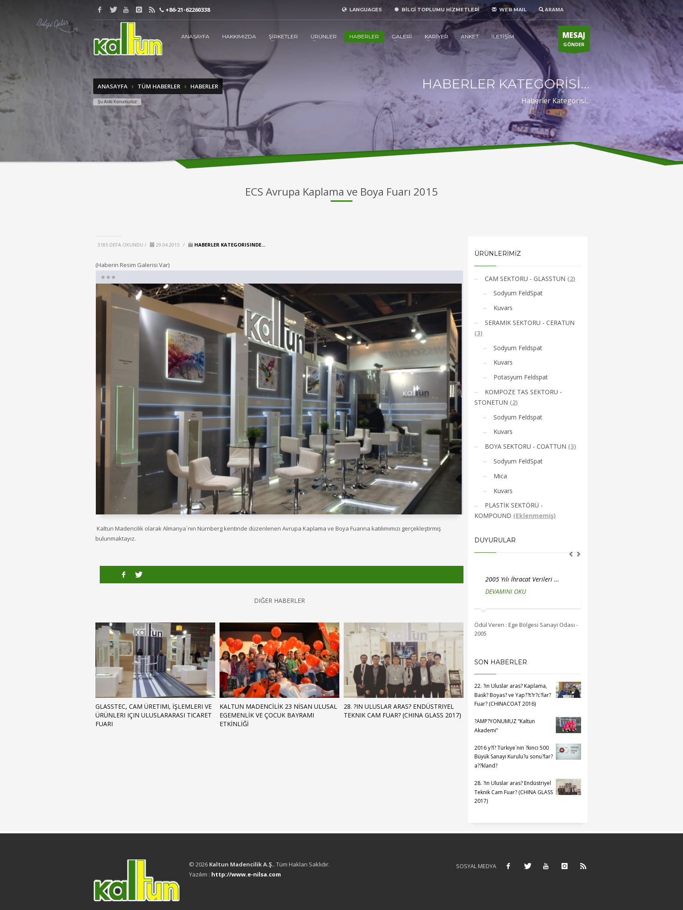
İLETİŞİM (502, 36)
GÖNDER (574, 41)
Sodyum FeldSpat (517, 293)
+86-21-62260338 (187, 10)
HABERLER (364, 36)
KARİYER (436, 36)
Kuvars (502, 308)
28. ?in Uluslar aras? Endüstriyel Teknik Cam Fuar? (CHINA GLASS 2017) (402, 710)
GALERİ (402, 36)
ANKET (470, 36)
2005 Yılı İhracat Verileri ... (522, 579)
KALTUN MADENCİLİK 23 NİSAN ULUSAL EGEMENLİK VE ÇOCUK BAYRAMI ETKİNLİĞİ (278, 715)
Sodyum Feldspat (517, 348)
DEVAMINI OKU (505, 591)
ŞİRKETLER (283, 36)
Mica (499, 476)
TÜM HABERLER (159, 86)
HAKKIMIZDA (239, 36)
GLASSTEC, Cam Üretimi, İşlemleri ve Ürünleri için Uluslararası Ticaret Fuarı (153, 715)
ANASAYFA (195, 36)
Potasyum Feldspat (520, 377)
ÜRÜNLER (324, 36)
